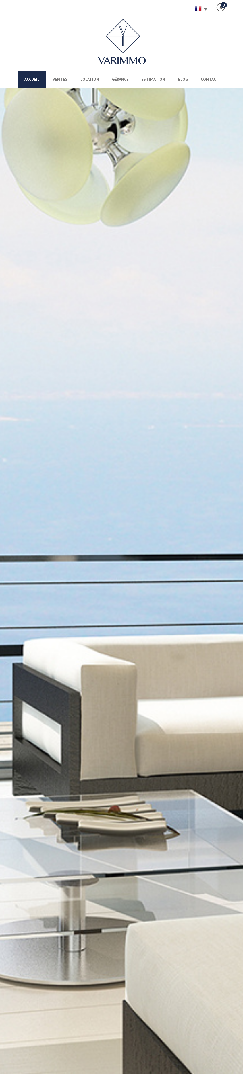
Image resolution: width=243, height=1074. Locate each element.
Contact (210, 79)
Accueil (32, 79)
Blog (183, 79)
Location (89, 79)
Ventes (60, 79)
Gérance (120, 79)
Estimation (153, 79)
